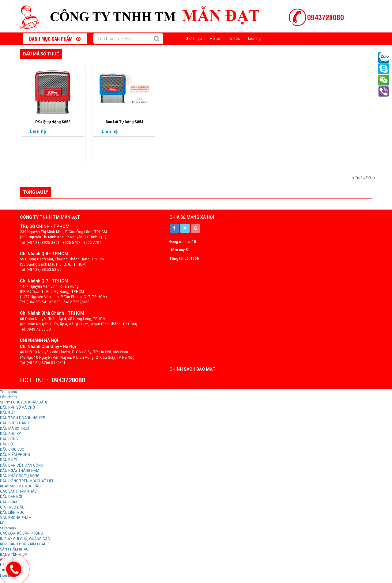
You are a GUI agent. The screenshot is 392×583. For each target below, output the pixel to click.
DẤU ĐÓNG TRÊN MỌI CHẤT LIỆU (27, 481)
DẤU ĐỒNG (9, 439)
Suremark (8, 528)
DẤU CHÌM (8, 502)
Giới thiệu (194, 38)
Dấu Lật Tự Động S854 (124, 122)
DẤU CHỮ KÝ (10, 434)
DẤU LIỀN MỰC (12, 512)
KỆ (2, 523)
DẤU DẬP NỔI (11, 496)
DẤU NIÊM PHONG (15, 454)
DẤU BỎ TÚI (10, 460)
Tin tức (234, 38)
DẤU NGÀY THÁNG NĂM (19, 470)
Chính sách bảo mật (192, 369)
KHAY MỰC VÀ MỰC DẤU (20, 486)
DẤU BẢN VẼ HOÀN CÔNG (21, 465)
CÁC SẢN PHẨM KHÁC (18, 491)
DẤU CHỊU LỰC (12, 449)
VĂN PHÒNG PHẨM (16, 518)
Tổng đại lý (35, 192)
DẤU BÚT (7, 413)
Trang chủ (8, 392)
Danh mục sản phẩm (55, 38)
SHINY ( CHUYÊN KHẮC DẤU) (23, 402)
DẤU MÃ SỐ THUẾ (41, 53)
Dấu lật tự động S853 (52, 122)
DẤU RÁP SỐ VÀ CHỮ (17, 407)
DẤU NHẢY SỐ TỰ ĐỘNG (20, 476)
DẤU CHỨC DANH (14, 423)
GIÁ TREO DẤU (12, 507)
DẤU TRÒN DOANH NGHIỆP (22, 418)
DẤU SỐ (6, 444)
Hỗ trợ (215, 38)
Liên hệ (254, 38)
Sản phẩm (8, 397)
